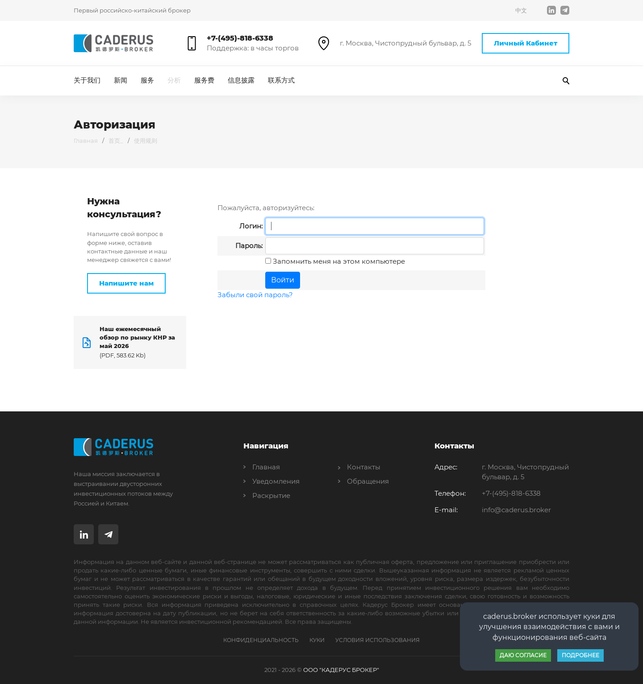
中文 (521, 10)
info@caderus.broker (516, 510)
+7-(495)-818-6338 (240, 38)
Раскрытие (271, 495)
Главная (86, 140)
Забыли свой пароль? (255, 294)
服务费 (204, 80)
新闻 (120, 80)
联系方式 (281, 80)
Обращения (368, 481)
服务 (147, 80)
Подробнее (580, 655)
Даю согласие (523, 655)
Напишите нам (126, 283)
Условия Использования (377, 640)
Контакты (363, 467)
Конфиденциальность (261, 640)
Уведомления (276, 481)
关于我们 (87, 80)
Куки (317, 640)
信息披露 (241, 80)
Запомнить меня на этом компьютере (338, 261)
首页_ (116, 140)
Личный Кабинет (525, 43)
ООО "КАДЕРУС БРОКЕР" (341, 669)
